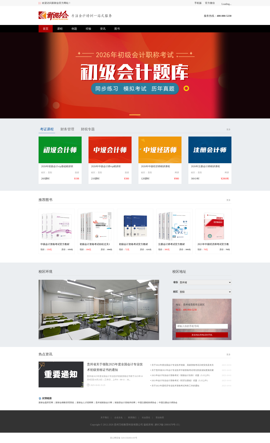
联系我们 (132, 417)
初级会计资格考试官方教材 (133, 244)
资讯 (103, 28)
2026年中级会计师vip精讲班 (106, 166)
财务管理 (67, 129)
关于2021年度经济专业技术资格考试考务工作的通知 (175, 385)
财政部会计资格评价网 (125, 402)
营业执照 (160, 417)
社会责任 (146, 417)
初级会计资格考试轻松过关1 (95, 244)
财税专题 (88, 129)
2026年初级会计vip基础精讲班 (57, 166)
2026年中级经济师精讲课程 (155, 166)
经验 (88, 28)
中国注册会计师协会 (168, 402)
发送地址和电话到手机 (202, 335)
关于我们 (105, 417)
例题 (74, 28)
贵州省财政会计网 (104, 402)
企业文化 (118, 417)
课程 (60, 28)
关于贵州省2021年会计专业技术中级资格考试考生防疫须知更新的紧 (183, 370)
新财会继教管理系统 (64, 402)
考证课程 (47, 129)
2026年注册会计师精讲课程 (205, 166)
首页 (45, 28)
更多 (228, 129)
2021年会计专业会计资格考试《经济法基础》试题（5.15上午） (180, 380)
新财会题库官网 (46, 402)
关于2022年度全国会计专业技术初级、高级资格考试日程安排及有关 (183, 365)
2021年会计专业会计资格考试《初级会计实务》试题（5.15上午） (181, 375)
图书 (117, 28)
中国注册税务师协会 (147, 402)
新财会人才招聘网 (85, 402)
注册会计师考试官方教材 (171, 244)
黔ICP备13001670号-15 (167, 424)
